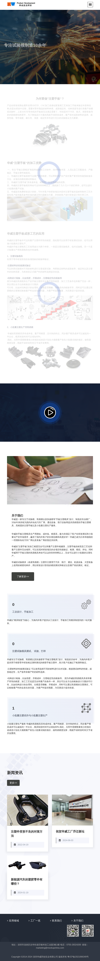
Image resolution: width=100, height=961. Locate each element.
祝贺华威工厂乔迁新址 (70, 831)
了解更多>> (23, 576)
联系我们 (57, 920)
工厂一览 (35, 920)
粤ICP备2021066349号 (78, 957)
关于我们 (78, 920)
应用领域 (14, 920)
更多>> (13, 783)
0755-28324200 (74, 945)
